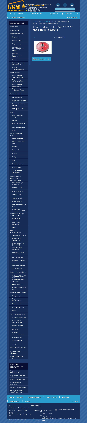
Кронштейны (16, 150)
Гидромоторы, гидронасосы (15, 371)
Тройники (15, 60)
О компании (19, 397)
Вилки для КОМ (17, 201)
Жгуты (14, 344)
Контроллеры (16, 296)
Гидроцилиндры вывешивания (17, 85)
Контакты (74, 17)
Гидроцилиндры (15, 72)
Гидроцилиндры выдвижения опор (18, 89)
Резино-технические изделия (16, 357)
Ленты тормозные (18, 164)
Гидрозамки (16, 37)
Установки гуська (17, 257)
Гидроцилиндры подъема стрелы (17, 76)
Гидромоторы (14, 30)
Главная (35, 21)
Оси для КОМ (16, 194)
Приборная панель (18, 109)
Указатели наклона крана (18, 142)
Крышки (14, 153)
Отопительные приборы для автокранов (17, 172)
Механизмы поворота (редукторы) (19, 280)
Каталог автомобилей (21, 14)
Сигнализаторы (17, 337)
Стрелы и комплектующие (15, 231)
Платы (14, 311)
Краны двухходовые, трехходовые (18, 64)
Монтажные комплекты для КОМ (18, 210)
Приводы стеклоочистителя (18, 333)
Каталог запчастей (36, 13)
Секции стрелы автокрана (17, 248)
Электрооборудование (17, 314)
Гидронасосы (14, 26)
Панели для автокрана (16, 223)
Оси (13, 160)
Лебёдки (15, 157)
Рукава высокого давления (15, 352)
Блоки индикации (17, 326)
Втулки (14, 146)
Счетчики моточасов (19, 318)
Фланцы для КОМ (17, 198)
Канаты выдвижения (18, 123)
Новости (15, 17)
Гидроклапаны (16, 40)
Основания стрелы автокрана (18, 253)
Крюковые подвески (18, 265)
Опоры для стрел (17, 268)
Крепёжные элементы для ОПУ (19, 288)
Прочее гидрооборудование (18, 68)
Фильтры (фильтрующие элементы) (17, 55)
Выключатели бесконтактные (17, 321)
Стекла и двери (17, 97)
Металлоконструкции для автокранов (17, 214)
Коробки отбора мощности (17, 183)
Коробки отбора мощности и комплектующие (15, 178)
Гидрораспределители (19, 44)
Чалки (14, 130)
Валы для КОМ (17, 188)
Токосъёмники (17, 340)
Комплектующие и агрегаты (16, 134)
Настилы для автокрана (16, 219)
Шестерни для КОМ (18, 191)
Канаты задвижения (18, 127)
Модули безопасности (16, 299)
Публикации (54, 13)
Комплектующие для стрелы (18, 261)
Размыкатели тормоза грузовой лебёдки (18, 48)
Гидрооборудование (17, 33)
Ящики (14, 227)
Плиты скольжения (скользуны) (18, 244)
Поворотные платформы (18, 272)
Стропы (14, 120)
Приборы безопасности (18, 292)
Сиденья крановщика (19, 101)
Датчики (15, 329)
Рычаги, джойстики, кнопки (18, 104)
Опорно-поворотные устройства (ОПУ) (19, 276)
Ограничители (16, 304)
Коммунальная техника (65, 9)
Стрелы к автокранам (19, 235)
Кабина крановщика (16, 94)
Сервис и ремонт (69, 14)
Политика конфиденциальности (18, 420)
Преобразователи (18, 307)
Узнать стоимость (41, 59)
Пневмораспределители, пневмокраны (18, 348)
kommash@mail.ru (68, 409)
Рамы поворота (17, 284)
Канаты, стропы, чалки (17, 379)
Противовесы (16, 167)
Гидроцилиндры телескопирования (18, 80)
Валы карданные (17, 138)
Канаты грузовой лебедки (17, 116)
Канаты (12, 112)
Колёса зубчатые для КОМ (19, 205)
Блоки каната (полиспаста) (16, 239)
